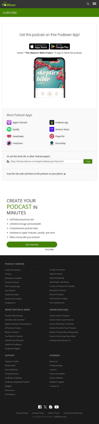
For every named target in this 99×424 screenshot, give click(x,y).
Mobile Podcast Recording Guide (64, 332)
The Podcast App (12, 286)
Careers (53, 369)
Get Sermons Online (59, 298)
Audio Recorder (12, 294)
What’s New (10, 365)
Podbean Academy (13, 377)
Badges (8, 386)
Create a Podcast (57, 269)
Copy (87, 161)
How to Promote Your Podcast (63, 328)
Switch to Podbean (13, 344)
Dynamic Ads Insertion (15, 319)
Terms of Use (54, 413)
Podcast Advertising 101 (60, 340)
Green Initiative (56, 377)
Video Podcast (56, 273)
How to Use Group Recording (62, 336)
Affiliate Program (57, 382)
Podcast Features (13, 269)
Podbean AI (10, 302)
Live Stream (10, 290)
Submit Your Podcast (14, 340)
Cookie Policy (38, 413)
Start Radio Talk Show (59, 282)
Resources (10, 390)
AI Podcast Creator (13, 328)
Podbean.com (60, 416)
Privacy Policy (22, 413)
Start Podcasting (57, 278)
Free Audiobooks (57, 302)
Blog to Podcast (12, 332)
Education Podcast (58, 290)
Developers (10, 394)
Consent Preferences (73, 413)
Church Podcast (56, 294)
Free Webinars (11, 369)
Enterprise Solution (13, 278)
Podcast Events (12, 373)
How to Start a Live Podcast (62, 319)
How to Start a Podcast (60, 315)
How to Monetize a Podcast (62, 323)
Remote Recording (13, 298)
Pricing (8, 274)
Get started (32, 244)
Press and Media (57, 373)
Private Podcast (12, 282)
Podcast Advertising (14, 315)
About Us (54, 361)
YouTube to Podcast (14, 336)
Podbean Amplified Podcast (17, 382)
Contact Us (54, 386)
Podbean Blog (56, 365)
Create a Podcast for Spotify (62, 286)
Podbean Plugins (12, 348)
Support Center (12, 361)
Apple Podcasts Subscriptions (18, 323)
